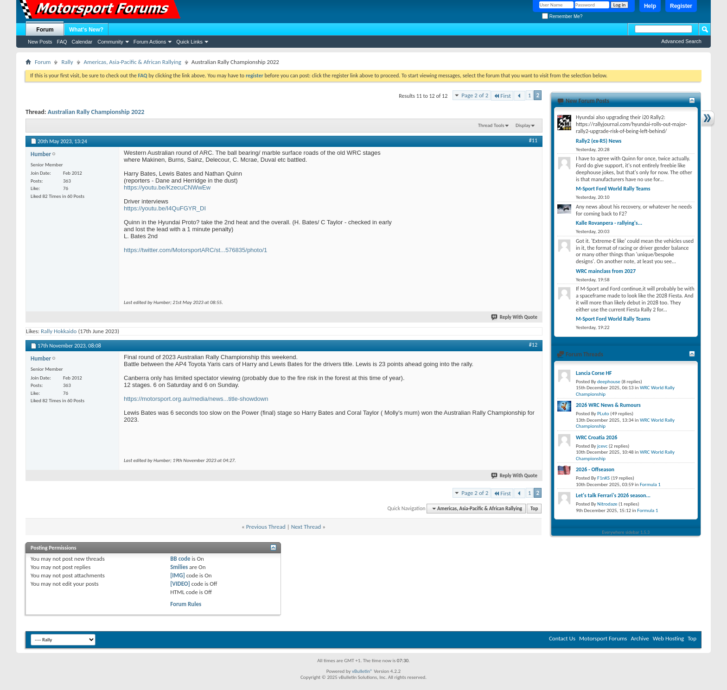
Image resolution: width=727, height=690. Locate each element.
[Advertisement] (467, 207)
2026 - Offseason (595, 469)
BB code (180, 558)
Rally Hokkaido (59, 331)
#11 (533, 140)
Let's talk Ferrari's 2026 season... (613, 495)
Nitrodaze (607, 504)
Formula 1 (650, 484)
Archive (640, 638)
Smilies (179, 566)
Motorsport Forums (603, 638)
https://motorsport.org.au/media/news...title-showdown (196, 398)
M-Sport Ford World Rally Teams (613, 188)
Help (650, 6)
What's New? (86, 29)
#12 (533, 345)
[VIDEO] (180, 583)
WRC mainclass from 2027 (606, 271)
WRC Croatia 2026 (596, 437)
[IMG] (177, 575)
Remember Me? (562, 16)
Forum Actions (150, 41)
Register (681, 6)
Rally (67, 61)
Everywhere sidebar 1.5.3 (626, 532)
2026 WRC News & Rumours (608, 405)
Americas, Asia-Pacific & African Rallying (132, 61)
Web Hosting (668, 638)
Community (110, 41)
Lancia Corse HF (594, 373)
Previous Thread (266, 526)
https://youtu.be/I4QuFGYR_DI (165, 208)
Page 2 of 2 (474, 95)
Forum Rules (185, 604)
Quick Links (189, 41)
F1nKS (603, 478)
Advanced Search (681, 41)
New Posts (40, 41)
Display (523, 125)
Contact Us (562, 638)
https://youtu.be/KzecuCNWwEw (167, 187)
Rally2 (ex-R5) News (598, 141)
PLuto (603, 414)
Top (534, 509)
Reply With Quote (514, 317)
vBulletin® (362, 671)
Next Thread (306, 526)
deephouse (608, 382)
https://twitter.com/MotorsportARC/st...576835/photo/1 (195, 250)
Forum (44, 29)
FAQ (62, 41)
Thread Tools (491, 125)
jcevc (602, 446)
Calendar (82, 41)
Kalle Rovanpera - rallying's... (609, 223)
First (502, 95)
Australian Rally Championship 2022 (96, 112)
